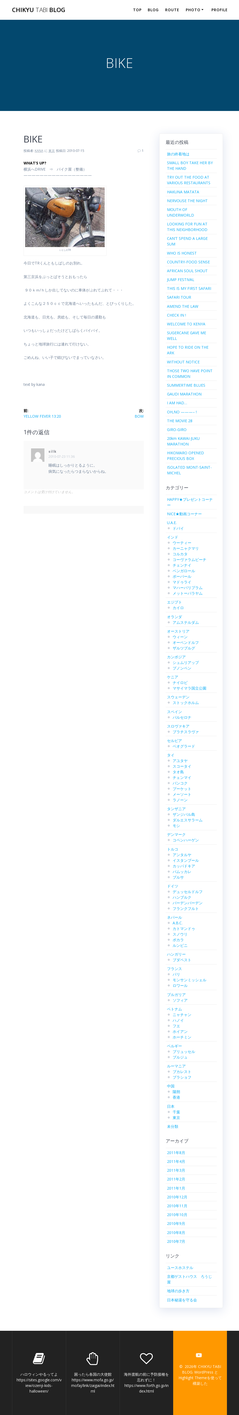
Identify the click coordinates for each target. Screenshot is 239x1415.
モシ (176, 825)
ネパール (174, 917)
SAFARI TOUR (179, 297)
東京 (51, 150)
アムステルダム (186, 622)
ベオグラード (184, 746)
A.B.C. (178, 922)
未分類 (172, 1126)
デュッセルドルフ (188, 891)
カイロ (178, 607)
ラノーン (180, 799)
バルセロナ (182, 717)
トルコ (172, 849)
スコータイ (182, 766)
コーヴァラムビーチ (189, 559)
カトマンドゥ (184, 928)
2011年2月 (176, 1179)
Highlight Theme (193, 1377)
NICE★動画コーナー (184, 513)
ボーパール (182, 576)
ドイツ (172, 886)
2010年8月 (176, 1232)
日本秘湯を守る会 (182, 1299)
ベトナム (174, 1009)
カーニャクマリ (186, 548)
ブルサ (178, 877)
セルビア (174, 740)
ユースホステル (180, 1267)
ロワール (180, 985)
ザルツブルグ (184, 648)
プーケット (182, 788)
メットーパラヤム (188, 593)
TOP (137, 9)
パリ (176, 974)
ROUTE (172, 9)
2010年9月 (176, 1223)
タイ (170, 755)
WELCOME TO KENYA (186, 323)
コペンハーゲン (186, 840)
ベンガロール (184, 570)
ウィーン (180, 636)
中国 (170, 1086)
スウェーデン (178, 696)
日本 (170, 1106)
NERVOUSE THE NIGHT (187, 200)
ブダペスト (182, 959)
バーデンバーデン (188, 902)
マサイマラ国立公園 (189, 688)
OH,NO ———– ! (182, 411)
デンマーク (176, 834)
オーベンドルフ (186, 642)
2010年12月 (177, 1196)
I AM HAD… (177, 402)
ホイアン (180, 1031)
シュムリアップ (186, 662)
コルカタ (180, 553)
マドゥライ (182, 582)
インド (172, 537)
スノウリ (180, 934)
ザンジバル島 (184, 814)
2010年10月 (177, 1214)
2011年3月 (176, 1170)
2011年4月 (176, 1161)
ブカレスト (182, 1071)
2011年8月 (176, 1152)
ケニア (172, 676)
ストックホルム (186, 702)
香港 (176, 1097)
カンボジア (176, 656)
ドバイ (178, 528)
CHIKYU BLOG (38, 10)
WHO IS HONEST (182, 253)
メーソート (182, 794)
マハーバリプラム (188, 587)
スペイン (174, 711)
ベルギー (174, 1045)
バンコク (180, 783)
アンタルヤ (182, 854)
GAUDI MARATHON (184, 394)
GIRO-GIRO (177, 429)
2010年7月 (176, 1241)
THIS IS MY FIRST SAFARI (189, 288)
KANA (39, 150)
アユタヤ (180, 760)
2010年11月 (177, 1205)
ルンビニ (180, 945)
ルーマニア (176, 1065)
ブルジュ (180, 1057)
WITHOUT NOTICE (183, 361)
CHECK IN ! (176, 315)
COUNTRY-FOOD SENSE (188, 261)
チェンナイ (182, 565)
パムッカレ (182, 871)
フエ (176, 1025)
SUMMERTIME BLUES (186, 385)
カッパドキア (184, 865)
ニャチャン (182, 1014)
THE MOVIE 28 (179, 420)
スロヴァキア (178, 726)
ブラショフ (182, 1077)
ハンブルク (182, 897)
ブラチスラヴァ (186, 731)
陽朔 (176, 1091)
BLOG (153, 9)
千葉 (176, 1111)
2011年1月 (176, 1188)
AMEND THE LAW (182, 306)
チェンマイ (182, 777)
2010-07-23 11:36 (61, 456)
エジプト (174, 602)
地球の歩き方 (178, 1290)
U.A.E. (172, 522)
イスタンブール (186, 860)
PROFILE (219, 9)
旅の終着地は (178, 153)
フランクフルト (186, 908)
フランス (174, 968)
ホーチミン (182, 1037)
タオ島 (178, 771)
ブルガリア (176, 994)
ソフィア (180, 1000)
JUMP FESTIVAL (180, 279)
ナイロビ (180, 682)
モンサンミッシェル (189, 979)
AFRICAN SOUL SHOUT (187, 270)
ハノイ (178, 1020)
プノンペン (182, 668)
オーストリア (178, 631)
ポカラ (178, 939)
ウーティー (182, 542)
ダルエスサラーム (188, 819)
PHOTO (193, 9)
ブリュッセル (184, 1051)
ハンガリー (176, 954)
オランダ (174, 616)
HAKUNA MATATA (183, 191)
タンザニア (176, 808)
